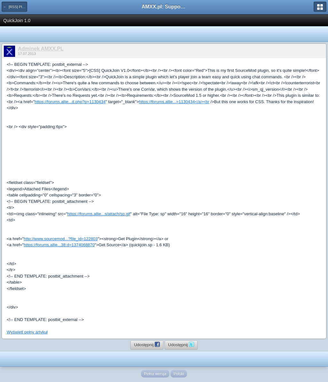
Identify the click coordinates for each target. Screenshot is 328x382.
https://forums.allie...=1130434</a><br (174, 101)
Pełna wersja (155, 373)
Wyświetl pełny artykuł (27, 332)
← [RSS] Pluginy (15, 7)
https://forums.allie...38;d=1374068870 (59, 244)
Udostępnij (147, 344)
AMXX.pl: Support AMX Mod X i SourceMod (164, 6)
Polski (179, 373)
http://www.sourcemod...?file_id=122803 (61, 238)
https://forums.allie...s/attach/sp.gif (98, 213)
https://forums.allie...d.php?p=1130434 (70, 101)
